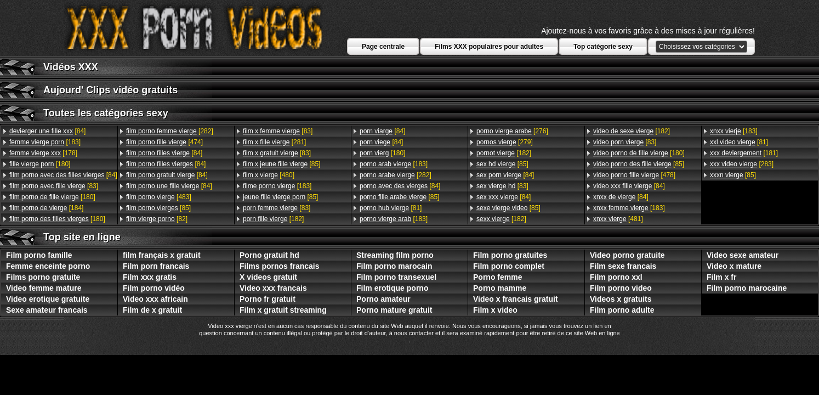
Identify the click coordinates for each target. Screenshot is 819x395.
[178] (43, 153)
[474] (164, 142)
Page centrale (383, 46)
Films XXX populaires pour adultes (489, 46)
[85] (158, 208)
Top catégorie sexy (603, 46)
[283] (742, 164)
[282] (169, 131)
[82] (156, 219)
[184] (46, 208)
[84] (47, 131)
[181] (744, 153)
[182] (273, 219)
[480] (268, 175)
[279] (504, 142)
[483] (158, 197)
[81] (391, 208)
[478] (634, 175)
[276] (512, 131)
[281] (274, 142)
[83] (53, 186)
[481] (618, 219)
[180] (39, 164)
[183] (45, 142)
